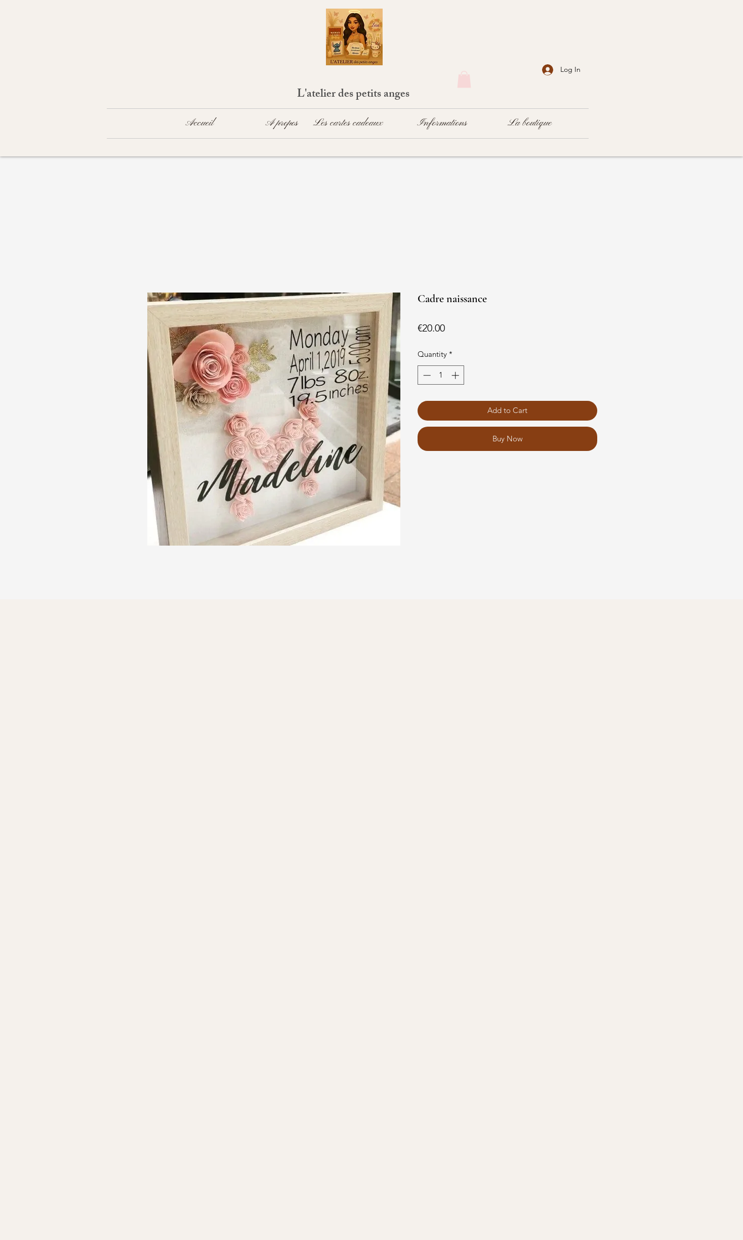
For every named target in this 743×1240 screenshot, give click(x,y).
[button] (464, 79)
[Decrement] (426, 375)
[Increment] (456, 375)
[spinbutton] (441, 375)
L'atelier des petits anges (354, 95)
